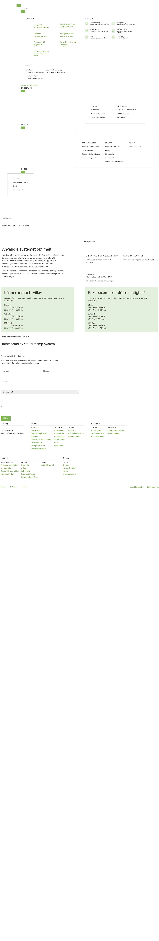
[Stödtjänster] (113, 37)
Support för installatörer (91, 154)
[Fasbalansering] (113, 31)
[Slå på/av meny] (19, 5)
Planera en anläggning (90, 146)
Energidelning (121, 23)
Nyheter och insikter (20, 182)
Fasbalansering (121, 29)
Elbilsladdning (95, 23)
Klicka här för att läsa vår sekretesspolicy (59, 409)
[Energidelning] (113, 23)
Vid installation (87, 150)
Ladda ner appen (123, 113)
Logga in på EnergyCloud (126, 110)
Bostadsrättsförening (54, 70)
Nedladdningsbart (98, 117)
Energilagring (94, 29)
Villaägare (29, 70)
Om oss (16, 178)
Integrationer (122, 117)
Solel (91, 36)
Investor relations (19, 190)
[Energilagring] (86, 30)
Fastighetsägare (32, 76)
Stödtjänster (120, 36)
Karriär (15, 186)
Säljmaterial (109, 154)
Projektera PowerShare (114, 161)
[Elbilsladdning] (86, 23)
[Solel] (86, 37)
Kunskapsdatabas (98, 113)
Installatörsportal (135, 146)
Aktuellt (108, 150)
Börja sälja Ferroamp (113, 146)
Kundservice (96, 110)
